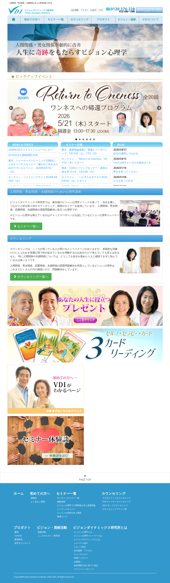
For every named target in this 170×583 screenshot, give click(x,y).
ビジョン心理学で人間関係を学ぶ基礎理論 (76, 505)
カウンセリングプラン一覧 (114, 509)
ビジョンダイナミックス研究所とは (100, 527)
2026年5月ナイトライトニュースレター (30, 149)
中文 (101, 10)
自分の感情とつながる (125, 153)
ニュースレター (81, 554)
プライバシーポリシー (84, 569)
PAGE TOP (85, 478)
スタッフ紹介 (80, 546)
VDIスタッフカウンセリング (115, 505)
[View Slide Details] (85, 109)
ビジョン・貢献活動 (52, 527)
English (94, 10)
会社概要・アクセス (79, 10)
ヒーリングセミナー (66, 509)
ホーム (19, 493)
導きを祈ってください (125, 171)
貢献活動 (42, 532)
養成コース (62, 516)
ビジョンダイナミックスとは (87, 539)
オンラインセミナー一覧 (68, 497)
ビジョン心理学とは (83, 532)
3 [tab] (83, 139)
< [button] (11, 108)
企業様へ (78, 561)
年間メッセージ (81, 558)
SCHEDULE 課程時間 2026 (23, 155)
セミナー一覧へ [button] (26, 226)
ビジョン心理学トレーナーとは (88, 535)
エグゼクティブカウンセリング (116, 497)
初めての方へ (40, 493)
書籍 (16, 532)
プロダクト (22, 527)
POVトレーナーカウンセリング (116, 501)
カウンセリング (114, 493)
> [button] (158, 108)
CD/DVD (18, 535)
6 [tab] (94, 139)
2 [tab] (80, 139)
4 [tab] (87, 139)
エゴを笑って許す (123, 180)
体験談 (34, 497)
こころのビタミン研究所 (49, 535)
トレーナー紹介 (81, 543)
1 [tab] (76, 139)
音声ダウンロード (22, 543)
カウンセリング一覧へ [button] (30, 277)
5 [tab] (90, 139)
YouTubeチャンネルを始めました (132, 162)
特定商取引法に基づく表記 (86, 565)
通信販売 (18, 539)
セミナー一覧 (66, 493)
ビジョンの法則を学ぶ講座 (69, 512)
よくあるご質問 (38, 501)
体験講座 (61, 501)
